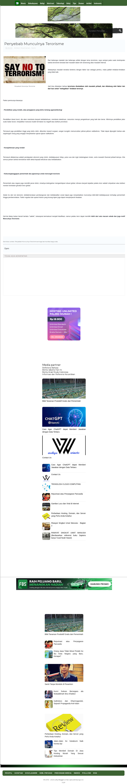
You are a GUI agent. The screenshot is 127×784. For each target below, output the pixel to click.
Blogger (61, 780)
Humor (81, 3)
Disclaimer (31, 773)
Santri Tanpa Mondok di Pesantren (59, 684)
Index (77, 773)
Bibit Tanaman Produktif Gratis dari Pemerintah (61, 401)
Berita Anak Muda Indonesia (55, 372)
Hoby (68, 3)
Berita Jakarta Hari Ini (52, 370)
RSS (95, 773)
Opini (33, 48)
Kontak (19, 773)
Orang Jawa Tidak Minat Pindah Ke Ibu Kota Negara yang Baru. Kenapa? (68, 653)
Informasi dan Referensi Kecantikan (58, 374)
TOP (63, 782)
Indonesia (97, 3)
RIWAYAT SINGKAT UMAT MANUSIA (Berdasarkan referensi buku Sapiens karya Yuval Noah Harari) (68, 535)
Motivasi (50, 3)
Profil (8, 773)
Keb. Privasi (46, 773)
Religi (42, 3)
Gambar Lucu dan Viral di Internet (65, 504)
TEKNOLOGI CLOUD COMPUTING (66, 484)
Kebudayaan (33, 3)
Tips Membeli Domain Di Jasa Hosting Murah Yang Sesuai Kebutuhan (68, 753)
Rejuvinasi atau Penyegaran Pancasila (67, 494)
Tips (74, 3)
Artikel (88, 3)
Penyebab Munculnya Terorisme (26, 241)
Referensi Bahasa (50, 368)
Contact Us (46, 458)
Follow (86, 773)
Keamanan (25, 48)
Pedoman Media (63, 773)
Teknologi (60, 3)
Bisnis (23, 3)
